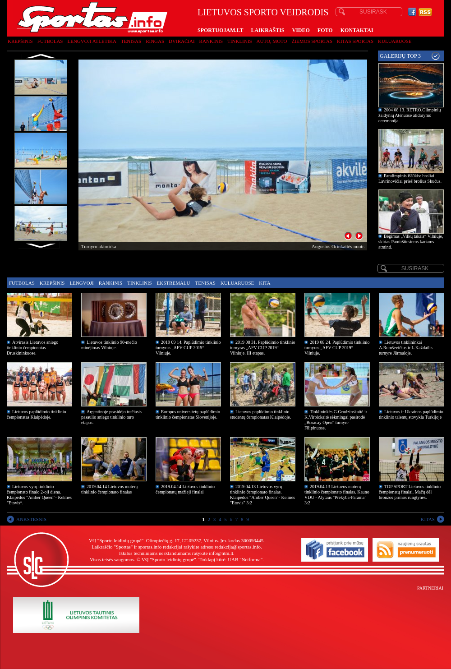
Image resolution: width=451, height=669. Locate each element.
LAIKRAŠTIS (267, 30)
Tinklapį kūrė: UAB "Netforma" (230, 559)
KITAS (427, 519)
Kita (264, 283)
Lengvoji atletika (91, 41)
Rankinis (211, 41)
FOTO (325, 30)
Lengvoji (81, 283)
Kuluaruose (395, 41)
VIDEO (301, 30)
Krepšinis (20, 41)
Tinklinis (239, 41)
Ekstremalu (173, 283)
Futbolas (50, 41)
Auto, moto (272, 41)
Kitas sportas (355, 41)
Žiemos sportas (312, 41)
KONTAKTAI (357, 30)
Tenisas (131, 41)
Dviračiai (181, 41)
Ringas (155, 41)
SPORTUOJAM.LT (220, 30)
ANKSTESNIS (31, 519)
